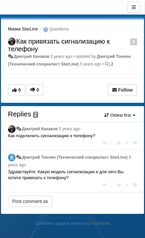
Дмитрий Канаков (31, 56)
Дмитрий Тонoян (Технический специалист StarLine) (74, 157)
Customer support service (59, 223)
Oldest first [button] (119, 115)
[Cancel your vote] (126, 142)
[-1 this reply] (135, 142)
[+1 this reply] (119, 142)
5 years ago (69, 129)
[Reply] (105, 142)
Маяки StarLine (23, 28)
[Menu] (133, 7)
